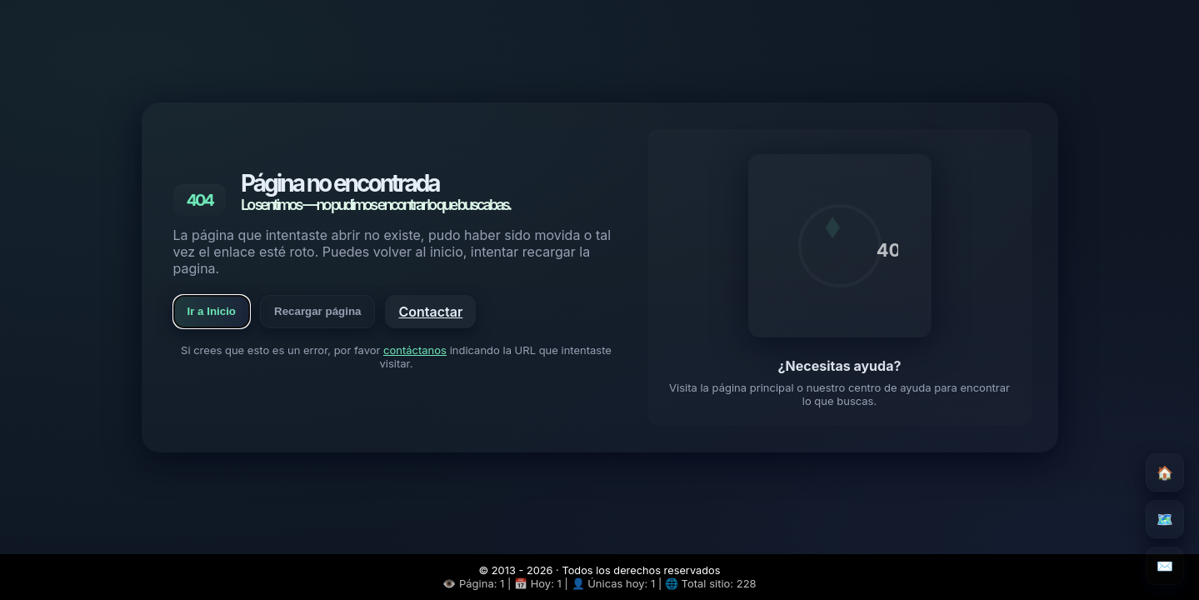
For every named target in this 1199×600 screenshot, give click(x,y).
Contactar (430, 311)
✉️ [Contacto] (1165, 566)
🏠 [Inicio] (1165, 472)
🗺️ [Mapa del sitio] (1165, 519)
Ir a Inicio (212, 311)
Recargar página (317, 311)
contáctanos (415, 350)
